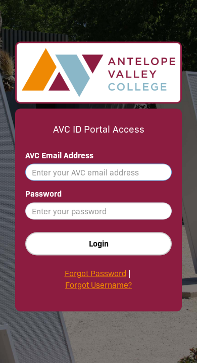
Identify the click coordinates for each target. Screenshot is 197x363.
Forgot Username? (98, 285)
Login (99, 244)
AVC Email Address (59, 155)
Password (43, 194)
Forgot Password (95, 273)
